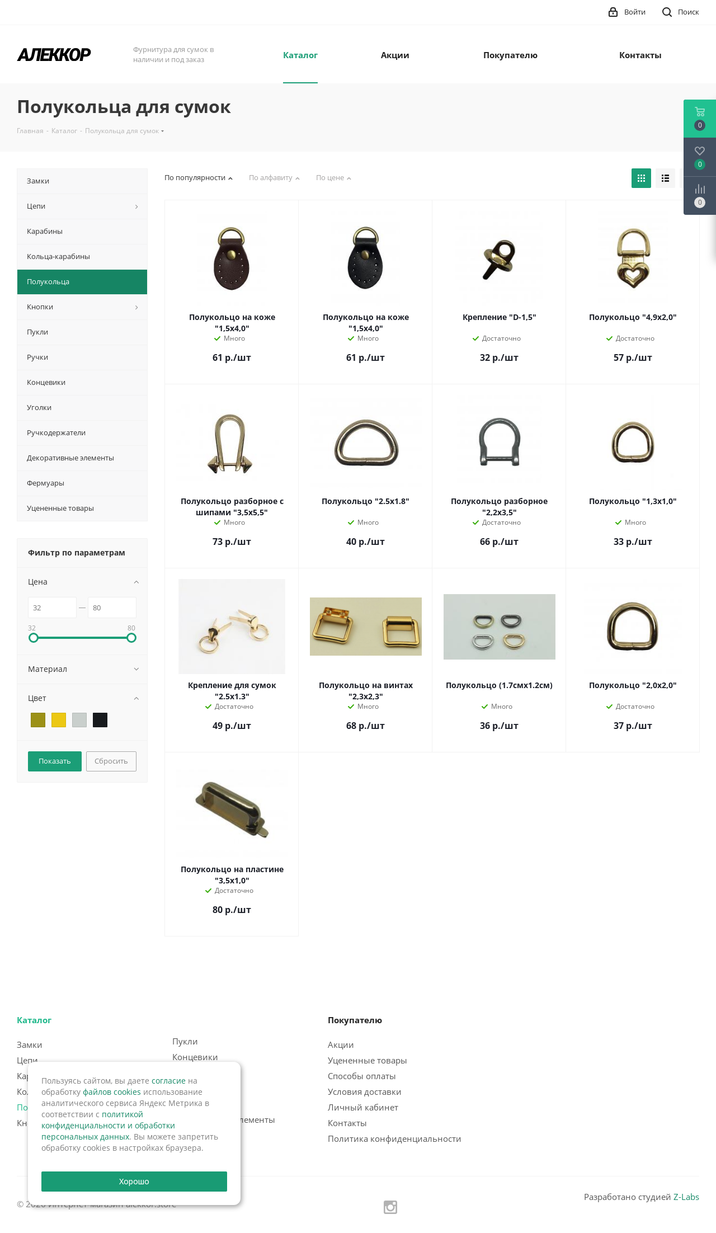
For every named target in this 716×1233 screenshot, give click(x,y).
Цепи (27, 1060)
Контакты (347, 1122)
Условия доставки (365, 1091)
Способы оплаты (362, 1075)
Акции (341, 1044)
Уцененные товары (367, 1060)
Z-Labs (686, 1196)
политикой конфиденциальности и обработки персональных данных (108, 1125)
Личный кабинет (363, 1107)
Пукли (185, 1041)
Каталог (34, 1019)
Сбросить (111, 761)
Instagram (390, 1207)
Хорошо (134, 1181)
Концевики (195, 1056)
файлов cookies (112, 1091)
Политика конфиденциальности (394, 1138)
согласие (169, 1080)
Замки (30, 1044)
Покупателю (355, 1019)
